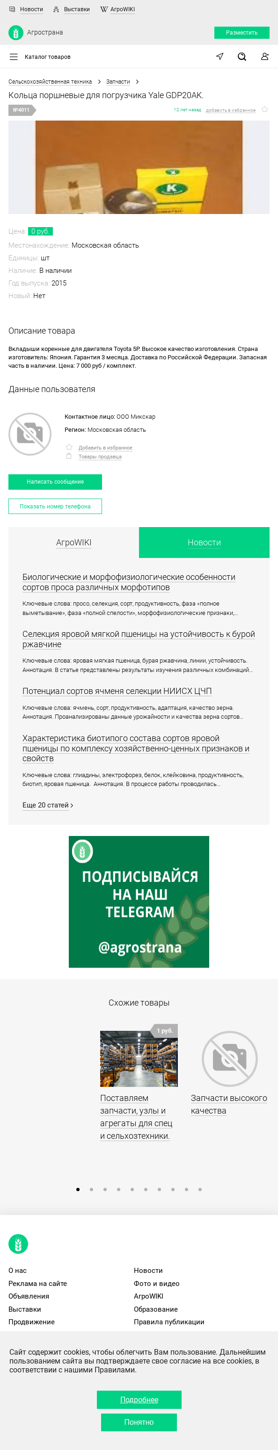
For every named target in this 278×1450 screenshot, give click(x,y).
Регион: (75, 429)
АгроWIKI (122, 9)
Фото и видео (157, 1283)
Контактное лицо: (90, 416)
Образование (156, 1309)
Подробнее (139, 1399)
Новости (31, 9)
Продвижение (31, 1322)
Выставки (77, 9)
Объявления (28, 1296)
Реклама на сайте (37, 1283)
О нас (17, 1270)
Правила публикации (169, 1322)
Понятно (139, 1422)
